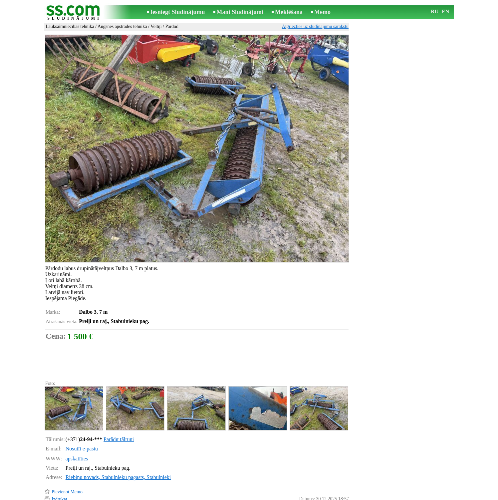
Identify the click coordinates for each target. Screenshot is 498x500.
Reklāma (236, 495)
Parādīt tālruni (119, 411)
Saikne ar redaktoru (204, 495)
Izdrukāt (59, 470)
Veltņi (155, 26)
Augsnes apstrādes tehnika (122, 26)
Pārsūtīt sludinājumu (71, 478)
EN (445, 11)
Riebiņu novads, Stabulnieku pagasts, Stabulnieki (118, 449)
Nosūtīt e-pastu (82, 420)
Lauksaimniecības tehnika (70, 26)
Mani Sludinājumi (240, 12)
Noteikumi (170, 495)
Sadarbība (259, 495)
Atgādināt (61, 485)
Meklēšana (289, 12)
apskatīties (77, 430)
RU (434, 11)
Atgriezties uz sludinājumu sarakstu (315, 26)
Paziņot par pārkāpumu (327, 486)
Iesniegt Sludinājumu (177, 12)
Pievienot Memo (67, 463)
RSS (279, 495)
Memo (322, 12)
